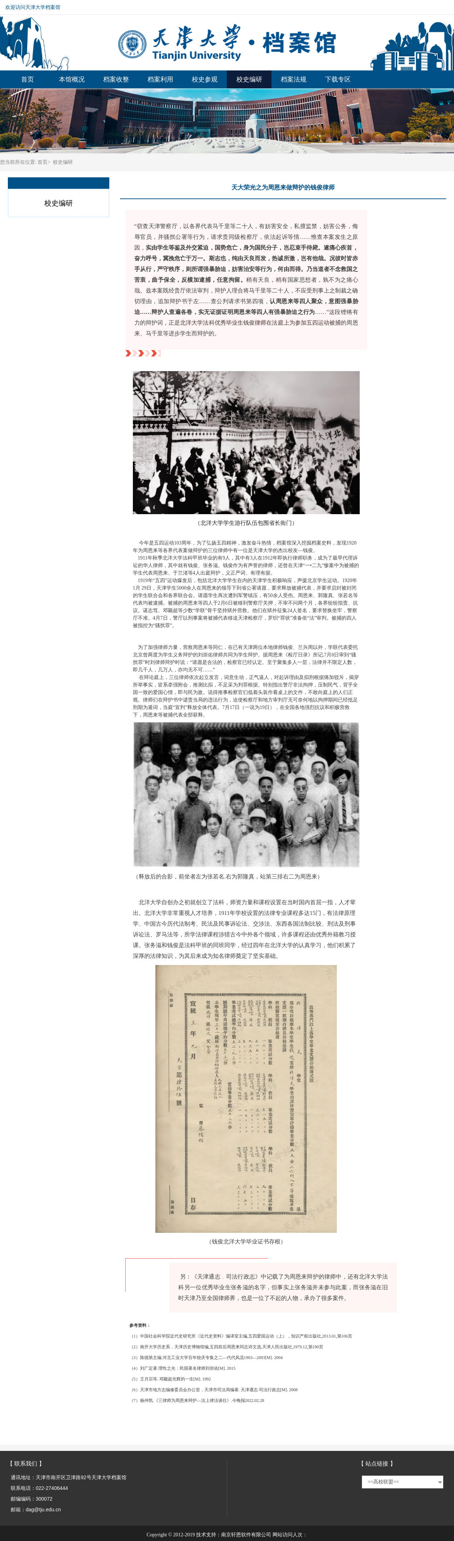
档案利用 (160, 79)
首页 (27, 79)
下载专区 (338, 79)
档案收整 (116, 79)
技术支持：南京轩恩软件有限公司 (233, 1534)
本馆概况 (72, 79)
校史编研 (249, 79)
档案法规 (293, 79)
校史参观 (205, 79)
